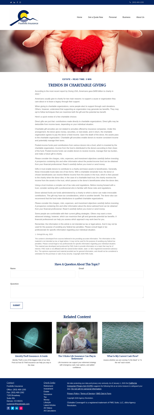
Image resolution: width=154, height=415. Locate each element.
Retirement (48, 386)
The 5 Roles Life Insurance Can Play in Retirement (77, 357)
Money (46, 400)
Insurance (48, 394)
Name (13, 268)
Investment (48, 389)
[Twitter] (11, 2)
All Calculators (50, 411)
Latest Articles (50, 405)
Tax (45, 397)
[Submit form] (16, 305)
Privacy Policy (73, 394)
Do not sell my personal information (86, 389)
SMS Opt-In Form (103, 394)
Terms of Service (87, 394)
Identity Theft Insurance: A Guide (31, 356)
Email (81, 268)
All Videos (48, 408)
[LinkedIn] (14, 2)
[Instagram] (20, 2)
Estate (46, 392)
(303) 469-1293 (137, 2)
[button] (95, 17)
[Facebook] (17, 2)
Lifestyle (47, 402)
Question (14, 284)
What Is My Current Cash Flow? (122, 356)
